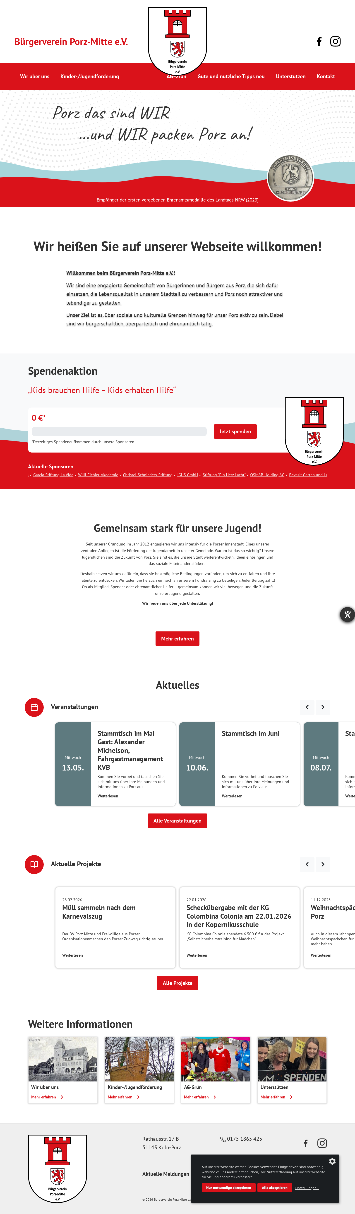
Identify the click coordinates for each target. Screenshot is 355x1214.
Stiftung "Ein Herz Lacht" (233, 474)
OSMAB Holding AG (276, 474)
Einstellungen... (307, 1188)
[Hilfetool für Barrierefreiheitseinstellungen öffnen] (347, 614)
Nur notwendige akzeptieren (228, 1187)
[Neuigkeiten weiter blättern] (323, 864)
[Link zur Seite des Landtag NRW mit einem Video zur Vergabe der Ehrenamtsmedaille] (290, 177)
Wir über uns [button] (34, 76)
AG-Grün (176, 76)
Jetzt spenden (235, 431)
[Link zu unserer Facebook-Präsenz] (319, 41)
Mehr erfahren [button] (177, 638)
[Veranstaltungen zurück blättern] (307, 707)
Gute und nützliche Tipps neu (231, 76)
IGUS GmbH (197, 474)
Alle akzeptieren (275, 1187)
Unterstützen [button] (291, 76)
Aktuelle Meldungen (165, 1173)
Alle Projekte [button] (177, 982)
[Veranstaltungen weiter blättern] (323, 707)
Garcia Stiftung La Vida (63, 474)
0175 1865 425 (241, 1138)
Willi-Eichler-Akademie (107, 474)
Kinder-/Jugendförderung (89, 76)
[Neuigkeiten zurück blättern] (307, 864)
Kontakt (326, 76)
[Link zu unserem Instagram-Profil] (335, 41)
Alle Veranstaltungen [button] (177, 820)
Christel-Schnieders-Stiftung (157, 474)
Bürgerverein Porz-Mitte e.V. (71, 41)
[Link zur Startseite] (177, 41)
